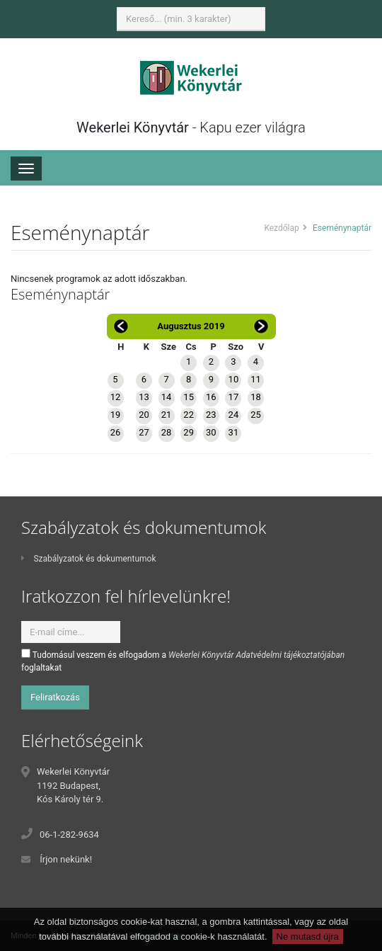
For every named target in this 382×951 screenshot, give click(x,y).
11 (255, 379)
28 (166, 432)
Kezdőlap (281, 228)
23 (211, 414)
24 (233, 414)
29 (188, 432)
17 (233, 397)
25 (255, 414)
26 (115, 432)
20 (144, 414)
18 (255, 397)
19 (115, 414)
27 (144, 432)
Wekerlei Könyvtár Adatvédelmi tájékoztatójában (256, 655)
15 (188, 397)
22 (188, 414)
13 (144, 397)
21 (166, 414)
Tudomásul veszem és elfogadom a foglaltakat (183, 661)
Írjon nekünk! (66, 859)
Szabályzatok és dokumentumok (88, 559)
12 (115, 397)
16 (211, 397)
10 (233, 379)
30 (211, 432)
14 (166, 397)
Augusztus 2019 (190, 326)
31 (233, 432)
